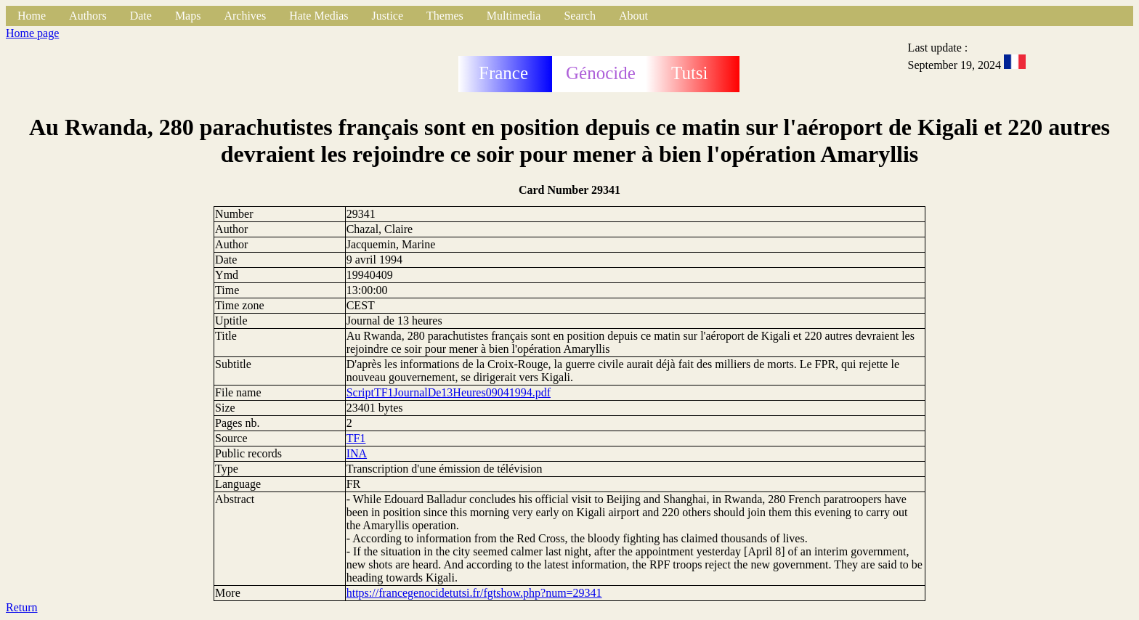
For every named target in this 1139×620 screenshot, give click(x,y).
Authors (88, 15)
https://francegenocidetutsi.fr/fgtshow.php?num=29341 (474, 593)
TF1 (356, 438)
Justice (388, 15)
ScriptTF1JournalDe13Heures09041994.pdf (448, 392)
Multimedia (514, 15)
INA (356, 453)
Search (580, 15)
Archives (245, 15)
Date (141, 15)
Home (31, 15)
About (633, 15)
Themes (444, 15)
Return (22, 607)
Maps (188, 15)
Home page (32, 33)
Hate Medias (318, 15)
